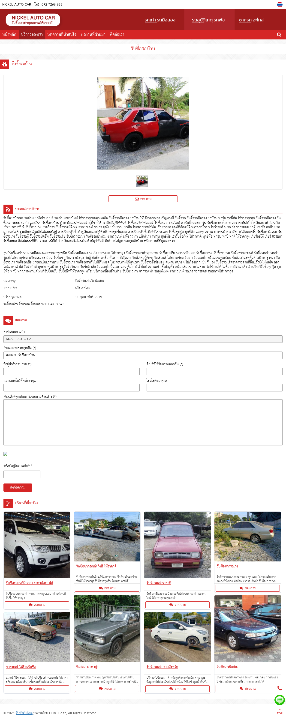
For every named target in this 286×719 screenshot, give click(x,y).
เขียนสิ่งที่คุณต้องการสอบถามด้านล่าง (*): (30, 397)
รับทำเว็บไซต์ (24, 713)
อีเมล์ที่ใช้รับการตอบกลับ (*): (165, 364)
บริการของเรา (32, 35)
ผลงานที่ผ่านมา (93, 35)
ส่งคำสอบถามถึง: (14, 332)
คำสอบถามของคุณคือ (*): (20, 348)
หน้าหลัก (9, 35)
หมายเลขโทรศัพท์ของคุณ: (20, 381)
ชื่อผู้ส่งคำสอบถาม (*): (17, 364)
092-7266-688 (52, 4)
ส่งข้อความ (17, 487)
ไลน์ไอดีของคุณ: (157, 381)
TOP (280, 712)
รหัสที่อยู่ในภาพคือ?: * (17, 466)
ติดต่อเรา (117, 35)
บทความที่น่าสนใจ (62, 35)
